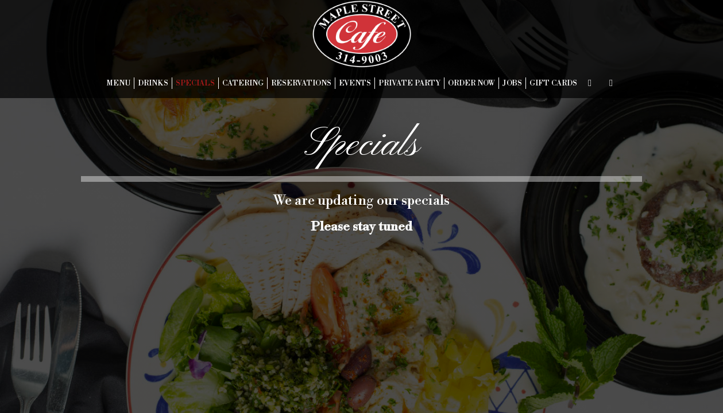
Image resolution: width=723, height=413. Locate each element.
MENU (118, 83)
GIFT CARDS (553, 83)
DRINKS (153, 83)
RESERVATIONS (301, 83)
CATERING (243, 83)
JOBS (512, 83)
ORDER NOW (471, 83)
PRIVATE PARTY (409, 83)
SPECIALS (195, 83)
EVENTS (355, 83)
